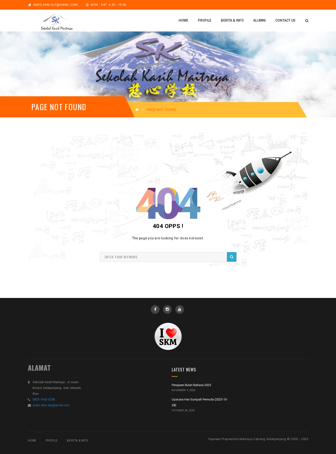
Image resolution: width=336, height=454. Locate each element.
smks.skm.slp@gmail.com (53, 4)
